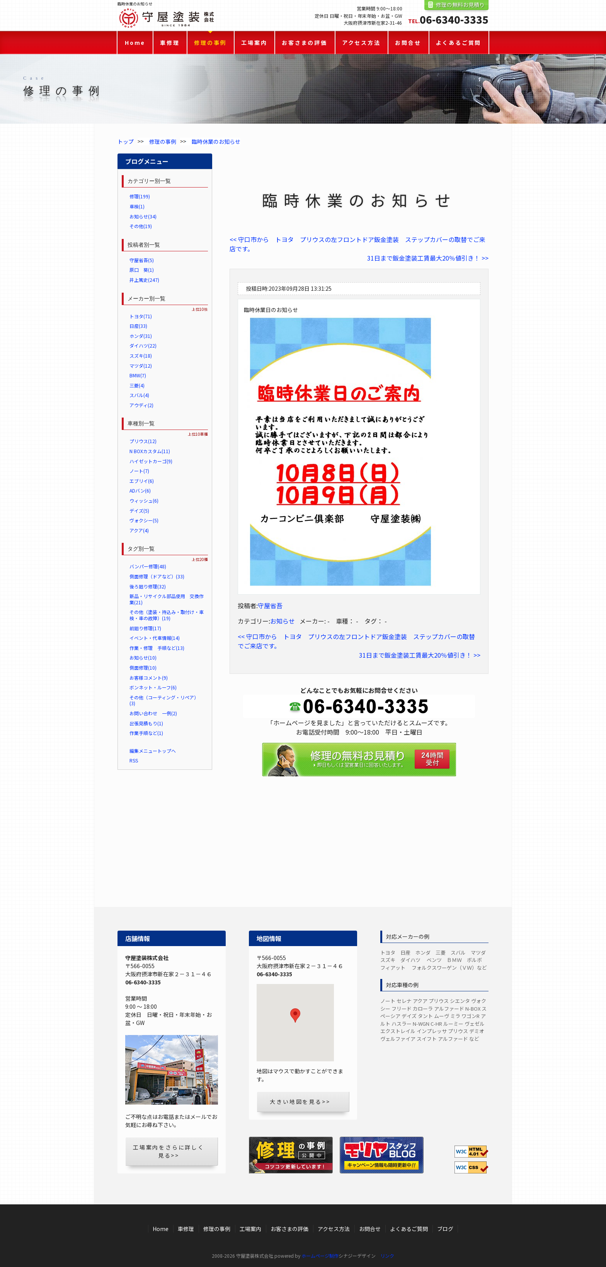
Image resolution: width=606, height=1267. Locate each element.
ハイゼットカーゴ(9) (150, 461)
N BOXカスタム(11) (149, 451)
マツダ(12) (140, 365)
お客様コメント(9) (148, 677)
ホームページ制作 (320, 1255)
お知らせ (282, 621)
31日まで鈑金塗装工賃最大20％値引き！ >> (428, 258)
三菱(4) (137, 385)
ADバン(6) (140, 490)
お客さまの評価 (304, 42)
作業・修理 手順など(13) (156, 648)
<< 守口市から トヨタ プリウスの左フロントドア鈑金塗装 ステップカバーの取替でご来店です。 (357, 244)
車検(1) (137, 206)
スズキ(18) (140, 355)
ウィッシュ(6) (143, 500)
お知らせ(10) (143, 657)
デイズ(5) (139, 510)
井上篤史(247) (144, 279)
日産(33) (138, 325)
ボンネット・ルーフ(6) (153, 687)
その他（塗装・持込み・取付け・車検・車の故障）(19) (166, 615)
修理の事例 (210, 42)
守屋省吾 (270, 605)
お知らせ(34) (143, 216)
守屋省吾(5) (141, 260)
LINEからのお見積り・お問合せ (359, 846)
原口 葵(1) (141, 269)
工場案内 (254, 42)
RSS (133, 760)
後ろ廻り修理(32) (147, 586)
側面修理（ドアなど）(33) (156, 576)
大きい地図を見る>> (300, 1101)
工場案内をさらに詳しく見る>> (168, 1151)
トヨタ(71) (140, 316)
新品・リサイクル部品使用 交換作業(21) (166, 599)
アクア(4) (139, 530)
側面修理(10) (143, 667)
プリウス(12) (143, 441)
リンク (387, 1255)
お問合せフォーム (359, 797)
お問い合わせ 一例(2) (153, 713)
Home (135, 42)
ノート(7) (139, 470)
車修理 (169, 42)
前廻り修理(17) (145, 628)
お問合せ (408, 42)
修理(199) (139, 196)
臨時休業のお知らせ (216, 141)
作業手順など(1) (146, 733)
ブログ (445, 1229)
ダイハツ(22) (143, 345)
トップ (125, 141)
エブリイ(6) (141, 480)
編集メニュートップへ (152, 750)
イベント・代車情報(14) (154, 637)
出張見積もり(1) (146, 723)
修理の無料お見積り (460, 5)
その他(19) (140, 226)
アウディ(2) (141, 405)
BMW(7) (137, 375)
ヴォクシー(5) (143, 520)
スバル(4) (139, 395)
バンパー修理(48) (147, 566)
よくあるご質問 (459, 42)
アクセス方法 (361, 42)
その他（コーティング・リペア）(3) (164, 700)
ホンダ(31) (140, 336)
